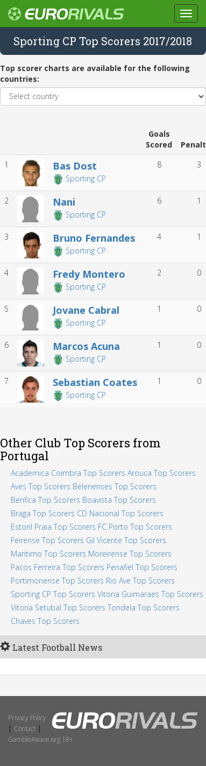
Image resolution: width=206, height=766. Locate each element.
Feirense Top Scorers (47, 540)
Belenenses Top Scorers (115, 486)
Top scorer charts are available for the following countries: (95, 73)
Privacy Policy (27, 717)
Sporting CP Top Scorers (53, 594)
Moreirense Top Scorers (130, 554)
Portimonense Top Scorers (57, 580)
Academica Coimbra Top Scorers (68, 473)
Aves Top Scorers (40, 486)
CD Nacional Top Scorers (120, 513)
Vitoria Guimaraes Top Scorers (150, 594)
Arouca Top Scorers (161, 473)
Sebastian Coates (95, 382)
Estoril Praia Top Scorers (53, 527)
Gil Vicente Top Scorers (126, 540)
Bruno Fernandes (94, 237)
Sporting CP (84, 178)
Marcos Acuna (86, 346)
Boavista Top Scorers (119, 500)
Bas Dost (75, 165)
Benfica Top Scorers (45, 500)
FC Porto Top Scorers (135, 527)
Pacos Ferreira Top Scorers (57, 567)
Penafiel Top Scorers (141, 567)
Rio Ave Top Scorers (140, 580)
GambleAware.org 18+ (40, 739)
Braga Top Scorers (43, 513)
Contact (24, 728)
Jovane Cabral (86, 310)
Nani (64, 201)
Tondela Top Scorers (144, 607)
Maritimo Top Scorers (48, 554)
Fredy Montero (89, 274)
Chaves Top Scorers (45, 621)
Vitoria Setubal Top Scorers (58, 607)
